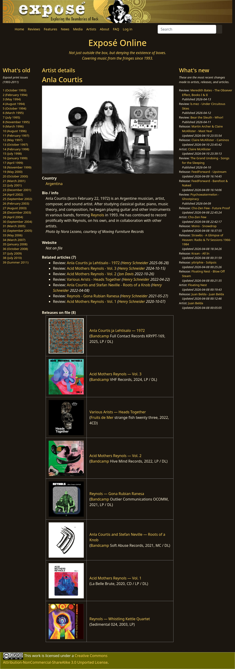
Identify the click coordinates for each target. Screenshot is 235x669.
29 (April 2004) (13, 217)
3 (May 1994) (12, 99)
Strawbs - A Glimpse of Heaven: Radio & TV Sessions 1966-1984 (206, 239)
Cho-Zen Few (197, 217)
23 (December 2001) (17, 190)
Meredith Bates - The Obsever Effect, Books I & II (207, 92)
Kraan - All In (200, 253)
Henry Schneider (135, 262)
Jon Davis (126, 273)
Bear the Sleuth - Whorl (206, 117)
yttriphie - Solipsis (203, 262)
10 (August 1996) (14, 131)
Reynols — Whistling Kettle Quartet (120, 618)
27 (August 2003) (14, 208)
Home (19, 29)
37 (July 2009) (12, 253)
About (104, 29)
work (36, 655)
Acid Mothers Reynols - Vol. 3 (91, 268)
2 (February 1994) (15, 95)
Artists (91, 29)
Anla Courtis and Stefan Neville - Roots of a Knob (108, 284)
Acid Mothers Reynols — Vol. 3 (116, 373)
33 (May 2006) (12, 235)
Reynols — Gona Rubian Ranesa (117, 493)
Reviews (34, 29)
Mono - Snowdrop (203, 226)
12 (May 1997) (12, 140)
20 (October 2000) (15, 176)
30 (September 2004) (17, 222)
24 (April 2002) (13, 194)
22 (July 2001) (12, 185)
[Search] (187, 29)
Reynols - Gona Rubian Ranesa (93, 295)
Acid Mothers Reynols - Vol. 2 (91, 273)
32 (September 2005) (17, 231)
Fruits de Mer (102, 417)
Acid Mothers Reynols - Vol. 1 (91, 301)
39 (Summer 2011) (15, 262)
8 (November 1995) (16, 122)
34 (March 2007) (14, 240)
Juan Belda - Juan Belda (207, 294)
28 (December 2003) (17, 212)
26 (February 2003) (16, 203)
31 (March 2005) (14, 226)
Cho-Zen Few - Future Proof (210, 208)
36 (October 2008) (15, 249)
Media (78, 29)
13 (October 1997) (15, 144)
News (65, 29)
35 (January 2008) (15, 244)
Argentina (54, 183)
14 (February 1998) (16, 149)
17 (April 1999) (13, 163)
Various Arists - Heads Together (94, 279)
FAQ (116, 29)
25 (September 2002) (17, 199)
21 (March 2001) (14, 181)
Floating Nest (197, 285)
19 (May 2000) (12, 172)
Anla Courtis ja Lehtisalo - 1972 (93, 262)
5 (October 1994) (14, 108)
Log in (127, 29)
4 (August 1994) (14, 104)
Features (50, 29)
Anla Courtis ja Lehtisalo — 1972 (117, 330)
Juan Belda (195, 303)
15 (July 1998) (12, 153)
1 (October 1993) (14, 90)
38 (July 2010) (12, 258)
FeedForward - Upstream (209, 172)
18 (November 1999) (17, 167)
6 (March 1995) (13, 113)
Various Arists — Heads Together (118, 411)
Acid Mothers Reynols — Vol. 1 (116, 578)
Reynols (97, 214)
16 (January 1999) (15, 158)
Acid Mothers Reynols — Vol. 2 (116, 455)
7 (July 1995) (11, 117)
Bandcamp (100, 336)
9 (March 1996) (13, 126)
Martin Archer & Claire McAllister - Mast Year (202, 128)
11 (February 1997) (16, 135)
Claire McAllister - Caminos (210, 140)
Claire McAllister (199, 149)
